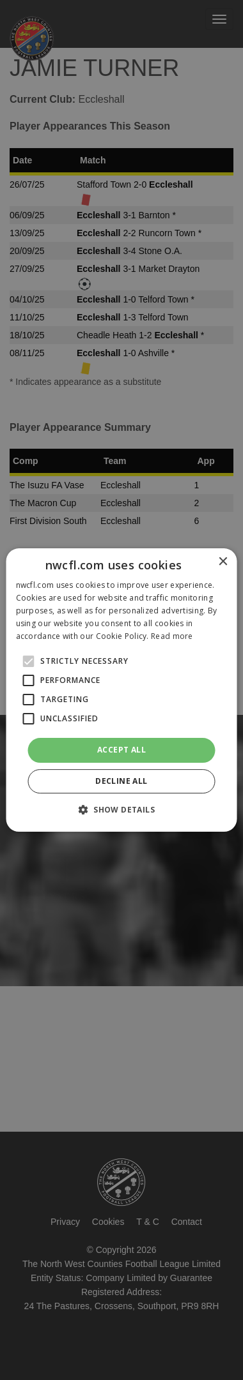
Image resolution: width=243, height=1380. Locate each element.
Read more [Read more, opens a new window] (172, 636)
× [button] (223, 562)
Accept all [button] (121, 749)
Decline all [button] (121, 781)
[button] (121, 809)
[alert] (121, 690)
